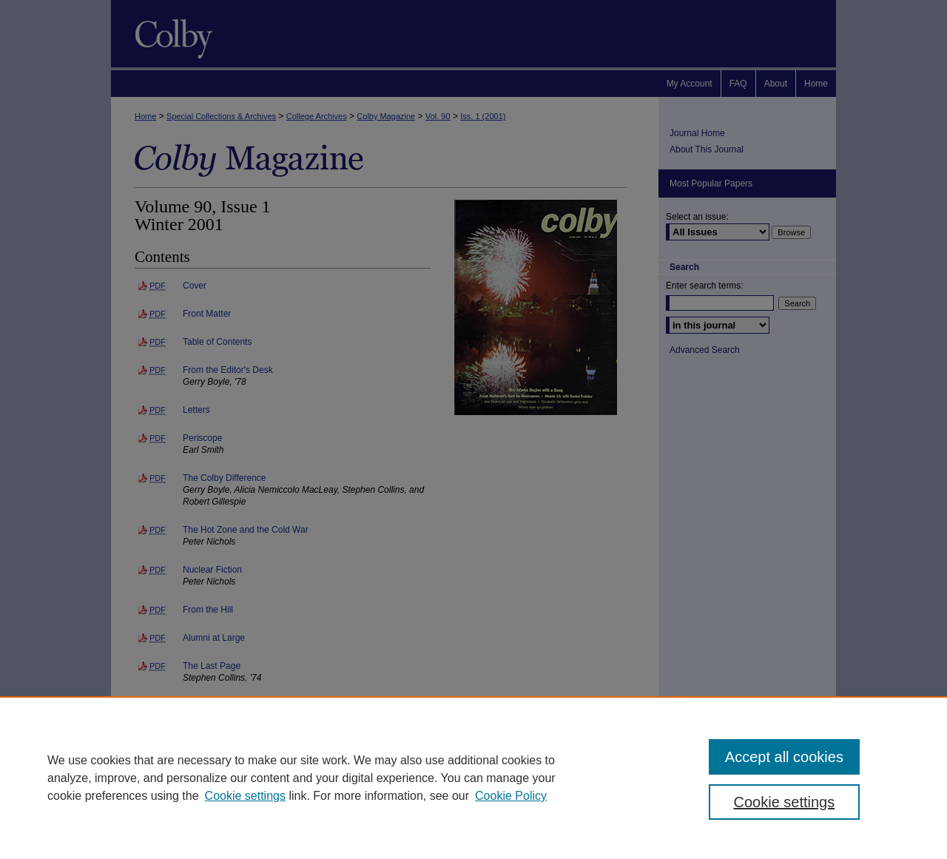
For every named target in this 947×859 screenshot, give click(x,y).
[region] (473, 777)
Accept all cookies (784, 757)
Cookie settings (245, 795)
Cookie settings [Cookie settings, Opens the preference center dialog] (784, 802)
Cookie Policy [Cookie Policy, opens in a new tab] (511, 795)
